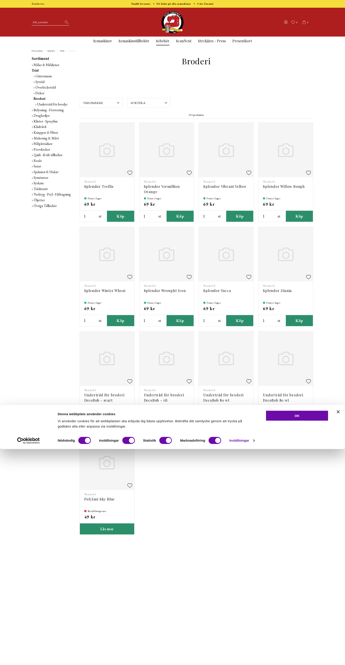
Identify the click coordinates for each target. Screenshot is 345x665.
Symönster (41, 177)
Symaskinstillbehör (134, 41)
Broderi (72, 50)
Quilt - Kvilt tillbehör (48, 155)
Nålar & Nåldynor (46, 65)
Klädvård (40, 126)
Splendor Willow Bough (284, 186)
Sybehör (162, 41)
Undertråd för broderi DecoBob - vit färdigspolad (164, 400)
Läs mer (107, 528)
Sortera (149, 103)
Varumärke (102, 103)
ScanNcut (183, 41)
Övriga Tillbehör (45, 205)
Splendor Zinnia (277, 290)
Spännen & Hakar (46, 172)
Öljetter (39, 200)
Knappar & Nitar (46, 132)
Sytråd (39, 81)
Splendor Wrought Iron (165, 290)
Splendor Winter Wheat (105, 290)
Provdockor (42, 149)
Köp (120, 216)
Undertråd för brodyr (52, 104)
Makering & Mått (46, 138)
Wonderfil (90, 181)
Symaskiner (102, 41)
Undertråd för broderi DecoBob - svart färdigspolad (104, 400)
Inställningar (239, 656)
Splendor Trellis (99, 186)
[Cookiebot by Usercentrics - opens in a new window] (28, 656)
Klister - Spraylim (45, 121)
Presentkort (242, 41)
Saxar (37, 166)
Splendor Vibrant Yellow (224, 186)
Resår (38, 160)
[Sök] (65, 22)
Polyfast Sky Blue (99, 499)
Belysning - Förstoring (49, 110)
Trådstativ (41, 189)
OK (297, 631)
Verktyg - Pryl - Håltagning (52, 194)
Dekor (39, 93)
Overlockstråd (45, 87)
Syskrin (39, 183)
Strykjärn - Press (212, 41)
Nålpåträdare (43, 143)
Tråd (62, 50)
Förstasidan (37, 50)
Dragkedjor (42, 115)
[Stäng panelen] (338, 627)
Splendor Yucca (217, 290)
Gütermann (43, 76)
